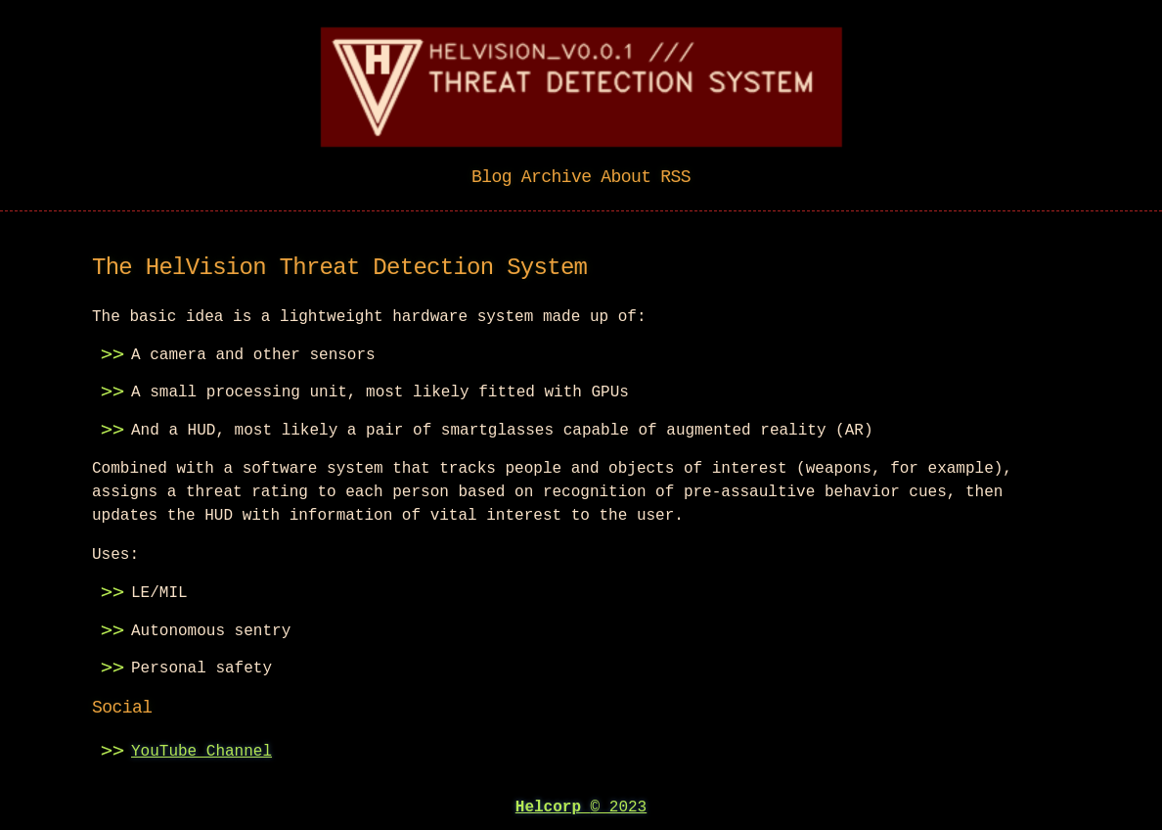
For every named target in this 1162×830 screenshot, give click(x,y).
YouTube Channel (201, 750)
